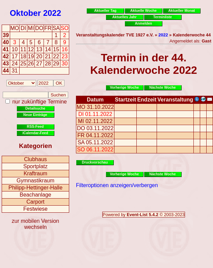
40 (6, 42)
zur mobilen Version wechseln (35, 224)
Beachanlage (35, 195)
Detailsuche (35, 108)
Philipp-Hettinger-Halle (35, 187)
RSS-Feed (35, 126)
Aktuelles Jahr (124, 17)
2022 (52, 13)
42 (6, 56)
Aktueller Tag (105, 10)
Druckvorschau (95, 162)
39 (6, 35)
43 (6, 63)
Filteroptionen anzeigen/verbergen (117, 185)
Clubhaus (35, 159)
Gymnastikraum (35, 180)
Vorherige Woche (124, 87)
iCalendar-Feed (35, 133)
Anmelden (143, 23)
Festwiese (35, 209)
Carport (35, 202)
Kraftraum (35, 173)
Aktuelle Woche (143, 10)
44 (6, 70)
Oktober (25, 13)
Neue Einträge (35, 115)
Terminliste (162, 17)
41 (6, 49)
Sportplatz (35, 166)
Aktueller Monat (181, 10)
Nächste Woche (162, 87)
